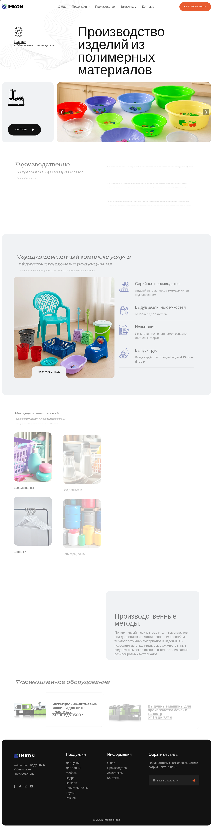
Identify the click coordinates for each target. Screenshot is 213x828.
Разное (71, 798)
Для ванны (73, 768)
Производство (117, 768)
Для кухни (73, 763)
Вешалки (72, 783)
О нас (111, 763)
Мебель (71, 773)
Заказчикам (115, 773)
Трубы (70, 793)
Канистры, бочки (77, 788)
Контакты (113, 778)
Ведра (70, 778)
